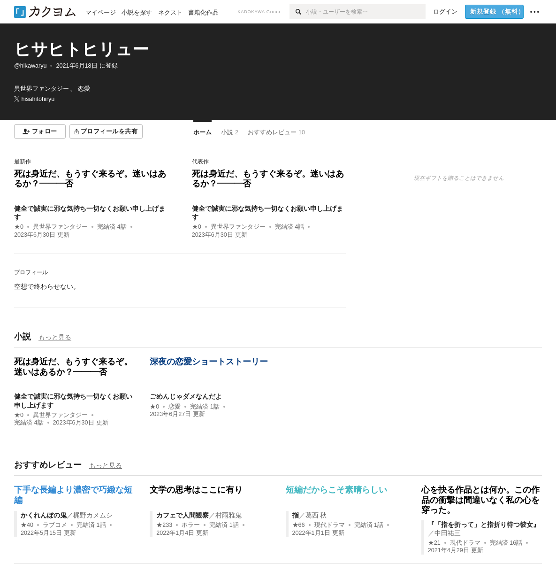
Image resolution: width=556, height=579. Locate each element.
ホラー (191, 525)
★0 (18, 227)
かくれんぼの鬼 (44, 515)
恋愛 (174, 406)
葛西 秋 (316, 515)
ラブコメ (55, 525)
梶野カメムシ (93, 515)
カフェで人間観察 (182, 515)
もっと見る (54, 337)
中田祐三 (447, 533)
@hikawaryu (30, 65)
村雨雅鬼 (228, 515)
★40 (27, 525)
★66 (298, 525)
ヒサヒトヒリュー (81, 49)
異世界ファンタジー (60, 227)
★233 (164, 525)
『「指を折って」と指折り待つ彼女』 (484, 524)
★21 (434, 543)
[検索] (297, 11)
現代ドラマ (329, 525)
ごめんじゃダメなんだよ (186, 396)
